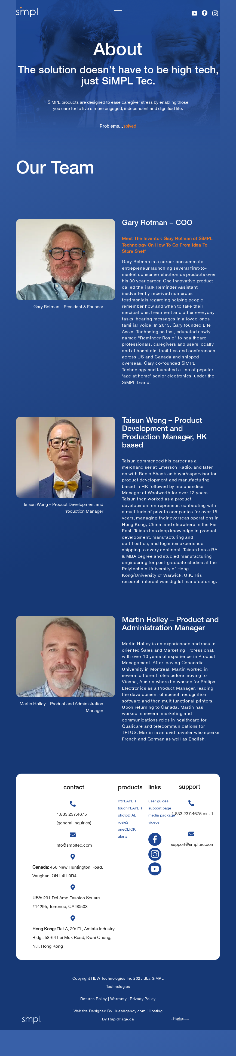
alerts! (123, 859)
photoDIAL (127, 839)
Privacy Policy (143, 1024)
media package (161, 839)
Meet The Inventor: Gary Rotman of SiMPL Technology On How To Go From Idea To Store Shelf (170, 260)
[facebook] (155, 862)
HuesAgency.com (130, 1036)
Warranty (118, 1024)
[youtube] (155, 892)
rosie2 (123, 846)
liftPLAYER (127, 826)
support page (159, 833)
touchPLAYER (130, 833)
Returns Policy (93, 1024)
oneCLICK (127, 852)
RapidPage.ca (121, 1044)
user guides (158, 826)
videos (154, 846)
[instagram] (155, 877)
